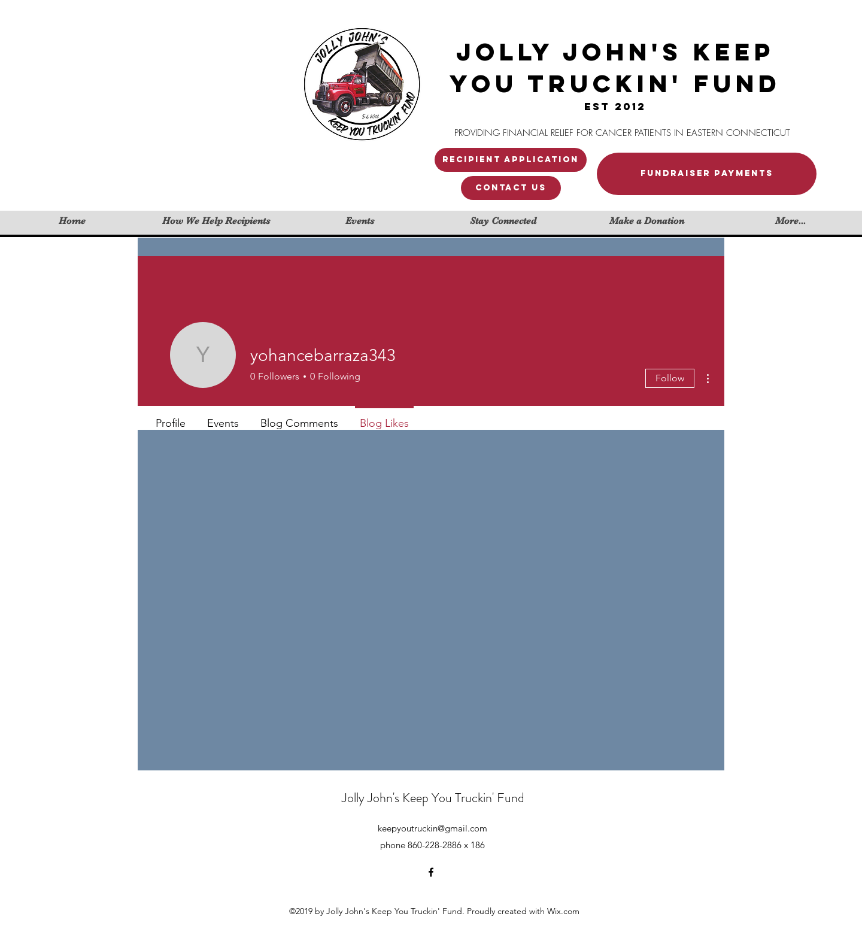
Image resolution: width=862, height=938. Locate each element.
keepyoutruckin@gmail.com (432, 828)
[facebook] (431, 872)
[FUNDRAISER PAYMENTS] (707, 174)
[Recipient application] (511, 160)
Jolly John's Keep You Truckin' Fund (433, 797)
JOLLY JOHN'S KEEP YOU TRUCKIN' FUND (615, 68)
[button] (511, 188)
